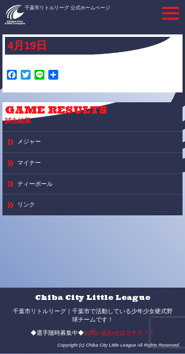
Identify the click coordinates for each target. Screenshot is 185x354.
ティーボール (35, 183)
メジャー (29, 141)
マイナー (29, 162)
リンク (26, 204)
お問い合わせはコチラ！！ (119, 332)
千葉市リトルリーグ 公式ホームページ (67, 7)
